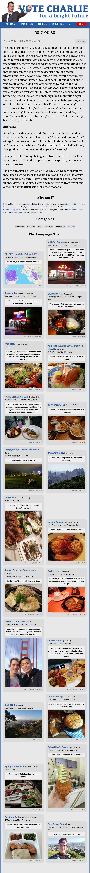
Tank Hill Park (12, 705)
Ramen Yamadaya (57, 522)
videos (39, 207)
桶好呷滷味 (10, 344)
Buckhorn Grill (55, 641)
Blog (42, 24)
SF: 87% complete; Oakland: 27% (22, 254)
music (8, 207)
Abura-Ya (9, 498)
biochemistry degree (12, 209)
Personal (81, 41)
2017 (21, 41)
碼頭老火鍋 (53, 294)
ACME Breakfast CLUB (16, 397)
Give (81, 24)
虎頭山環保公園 (55, 453)
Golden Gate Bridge (15, 621)
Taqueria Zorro (12, 293)
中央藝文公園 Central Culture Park (22, 449)
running (73, 204)
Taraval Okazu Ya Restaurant (19, 570)
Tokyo (50, 209)
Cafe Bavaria (54, 697)
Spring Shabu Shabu (15, 766)
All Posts (71, 227)
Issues (58, 24)
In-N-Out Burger (56, 242)
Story (10, 24)
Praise (27, 24)
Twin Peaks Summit (58, 824)
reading (65, 204)
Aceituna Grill (12, 817)
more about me (19, 212)
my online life (36, 212)
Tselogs (52, 571)
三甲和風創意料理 (56, 405)
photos (28, 207)
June (16, 41)
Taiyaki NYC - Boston (58, 747)
